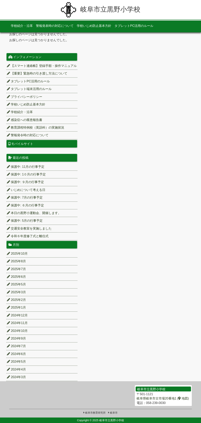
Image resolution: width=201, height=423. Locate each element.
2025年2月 (16, 299)
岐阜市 (114, 412)
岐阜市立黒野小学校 (100, 9)
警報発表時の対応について (55, 25)
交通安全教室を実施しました (29, 228)
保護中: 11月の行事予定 (25, 166)
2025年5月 (16, 284)
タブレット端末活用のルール (29, 89)
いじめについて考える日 (26, 190)
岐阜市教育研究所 (95, 412)
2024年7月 (16, 346)
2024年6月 (16, 354)
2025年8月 (16, 261)
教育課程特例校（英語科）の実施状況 (35, 127)
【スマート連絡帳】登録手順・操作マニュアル (42, 65)
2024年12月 (17, 315)
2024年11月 (17, 323)
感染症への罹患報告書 (24, 120)
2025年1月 (16, 307)
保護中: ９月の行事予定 (25, 182)
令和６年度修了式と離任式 (27, 236)
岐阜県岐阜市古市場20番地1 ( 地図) (163, 398)
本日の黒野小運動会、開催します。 (34, 213)
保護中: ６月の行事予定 (25, 205)
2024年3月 (16, 377)
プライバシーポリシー (24, 96)
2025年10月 (17, 253)
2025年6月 (16, 276)
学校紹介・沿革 (22, 25)
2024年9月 (16, 338)
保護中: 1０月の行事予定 (26, 174)
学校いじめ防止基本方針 (94, 25)
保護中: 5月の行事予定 (25, 220)
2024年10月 (17, 330)
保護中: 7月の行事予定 (25, 197)
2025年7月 (16, 269)
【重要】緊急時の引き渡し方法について (37, 73)
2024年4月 (16, 369)
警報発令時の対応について (27, 135)
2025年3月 (16, 292)
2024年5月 (16, 361)
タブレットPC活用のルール (133, 25)
